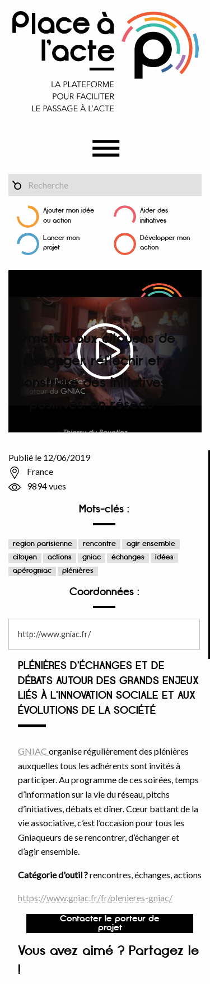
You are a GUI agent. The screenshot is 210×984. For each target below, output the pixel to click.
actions (60, 557)
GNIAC (33, 751)
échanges (127, 557)
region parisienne (42, 544)
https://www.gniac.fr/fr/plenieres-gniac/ (95, 897)
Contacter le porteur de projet (110, 923)
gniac (91, 557)
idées (164, 557)
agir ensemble (151, 544)
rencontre (99, 544)
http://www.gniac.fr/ (54, 634)
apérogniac (32, 571)
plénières (78, 571)
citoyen (25, 557)
